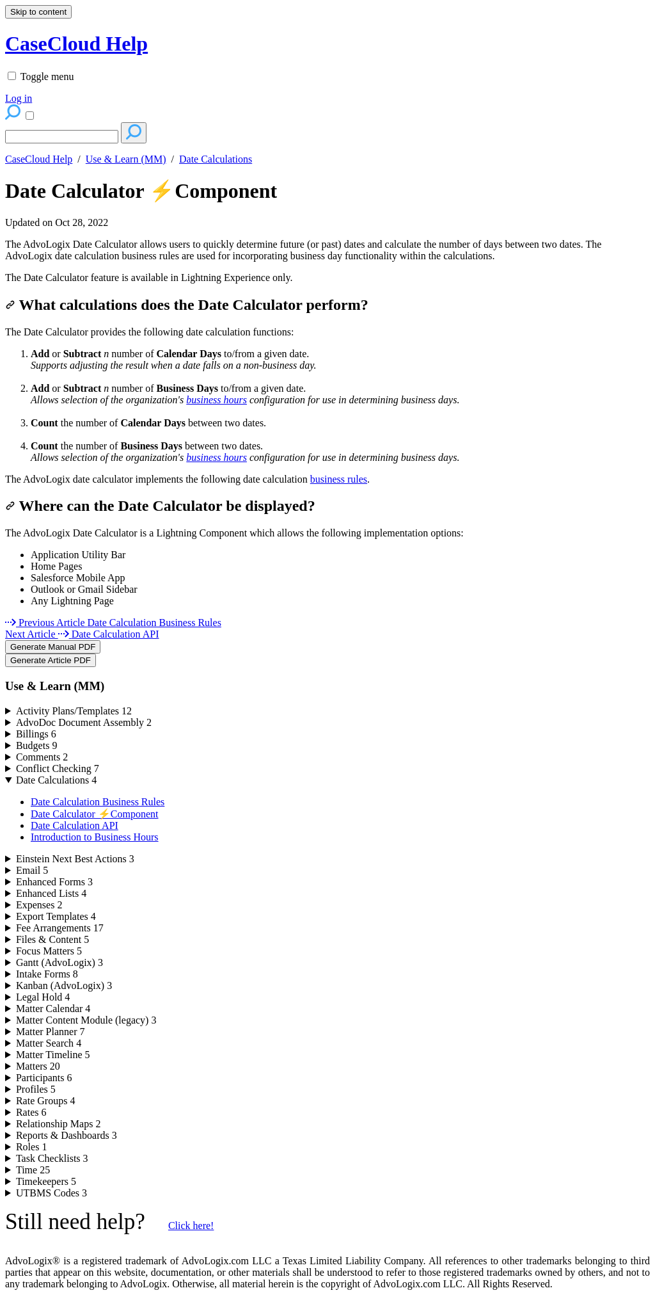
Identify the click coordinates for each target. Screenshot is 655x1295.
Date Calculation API (74, 825)
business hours (216, 399)
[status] (327, 250)
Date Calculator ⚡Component (141, 190)
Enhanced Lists (51, 893)
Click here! (191, 1225)
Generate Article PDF (50, 660)
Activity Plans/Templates (74, 710)
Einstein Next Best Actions (75, 858)
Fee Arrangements (60, 927)
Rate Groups (45, 1100)
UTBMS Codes (51, 1192)
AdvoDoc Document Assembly (84, 722)
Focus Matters (49, 950)
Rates (31, 1112)
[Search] (61, 136)
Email (32, 870)
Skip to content (38, 12)
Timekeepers (46, 1181)
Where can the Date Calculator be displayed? (160, 505)
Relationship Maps (58, 1123)
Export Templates (56, 916)
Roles (31, 1146)
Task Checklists (52, 1158)
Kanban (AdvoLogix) (64, 985)
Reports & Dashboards (66, 1135)
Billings (36, 733)
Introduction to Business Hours (95, 837)
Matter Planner (50, 1031)
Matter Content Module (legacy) (86, 1020)
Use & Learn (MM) (126, 159)
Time (33, 1169)
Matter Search (48, 1043)
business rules (338, 479)
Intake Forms (47, 974)
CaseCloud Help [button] (76, 43)
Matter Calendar (53, 1008)
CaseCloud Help (38, 159)
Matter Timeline (53, 1054)
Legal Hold (43, 997)
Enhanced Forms (54, 881)
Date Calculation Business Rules (97, 801)
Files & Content (52, 939)
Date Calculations (215, 159)
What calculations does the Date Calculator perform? (186, 304)
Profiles (36, 1089)
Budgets (36, 745)
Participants (44, 1077)
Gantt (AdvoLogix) (59, 962)
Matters (38, 1066)
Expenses (39, 904)
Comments (42, 757)
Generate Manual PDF (52, 647)
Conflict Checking (57, 768)
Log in (18, 98)
